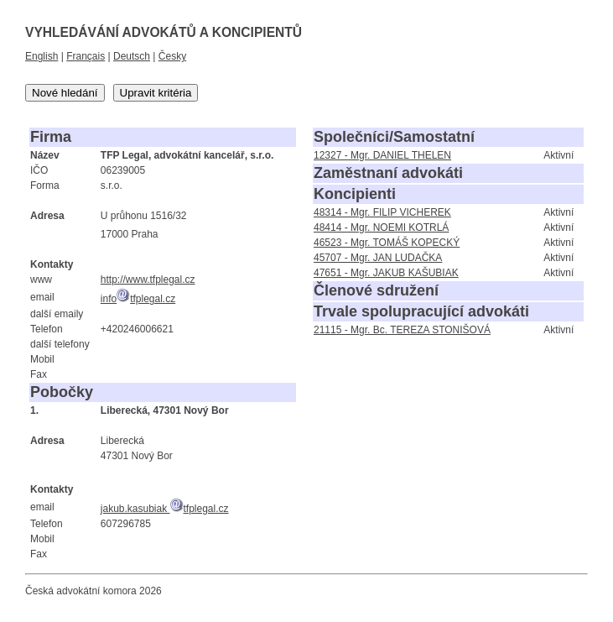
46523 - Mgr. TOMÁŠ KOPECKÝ (387, 242)
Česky (172, 56)
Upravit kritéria (156, 92)
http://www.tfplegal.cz (148, 279)
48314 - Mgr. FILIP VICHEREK (382, 212)
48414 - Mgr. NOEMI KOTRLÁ (381, 227)
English (41, 56)
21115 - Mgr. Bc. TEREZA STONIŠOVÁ (402, 330)
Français (85, 56)
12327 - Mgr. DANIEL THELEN (382, 155)
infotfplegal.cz (138, 299)
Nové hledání (65, 92)
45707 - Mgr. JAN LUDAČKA (378, 258)
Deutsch (131, 56)
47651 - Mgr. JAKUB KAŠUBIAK (386, 273)
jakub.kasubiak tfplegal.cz (165, 509)
